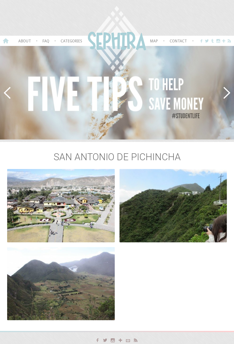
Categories (71, 41)
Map (154, 41)
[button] (7, 93)
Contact (178, 41)
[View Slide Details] (117, 93)
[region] (117, 93)
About (24, 41)
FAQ (45, 41)
